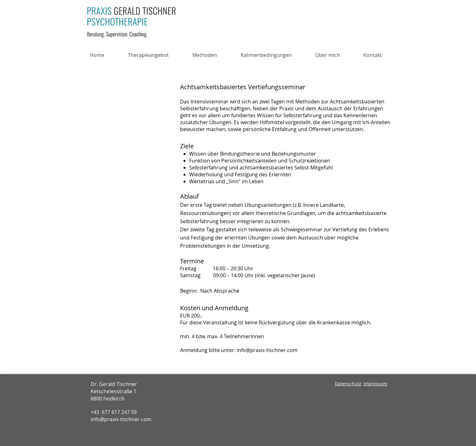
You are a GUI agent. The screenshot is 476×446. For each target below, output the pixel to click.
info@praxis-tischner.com (267, 350)
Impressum (375, 384)
